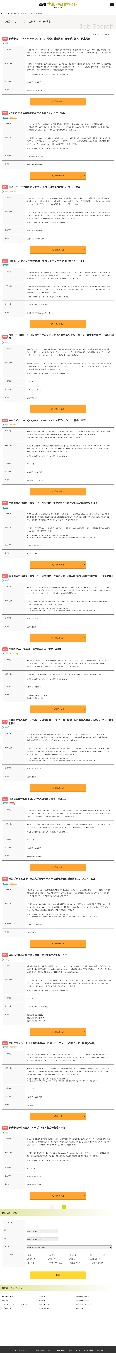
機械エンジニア (44, 1304)
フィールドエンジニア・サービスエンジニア (17, 1304)
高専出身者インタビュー (45, 1340)
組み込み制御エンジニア (47, 1308)
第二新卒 (52, 1255)
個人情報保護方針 (82, 1343)
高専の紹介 (101, 1340)
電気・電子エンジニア (83, 1304)
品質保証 (42, 1300)
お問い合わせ (68, 1343)
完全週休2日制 (75, 1263)
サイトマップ (55, 1343)
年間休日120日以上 (55, 1263)
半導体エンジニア (8, 1308)
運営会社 (96, 1343)
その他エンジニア (82, 1308)
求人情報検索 (12, 13)
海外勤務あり (96, 1259)
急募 (29, 1255)
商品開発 (42, 1296)
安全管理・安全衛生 (82, 1300)
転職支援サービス (40, 1343)
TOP (2, 13)
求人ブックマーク (23, 1343)
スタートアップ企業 (98, 1255)
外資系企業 (31, 1259)
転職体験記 (61, 1340)
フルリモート (32, 1263)
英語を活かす (53, 1259)
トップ (13, 1340)
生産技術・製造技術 (82, 1296)
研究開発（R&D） (8, 1296)
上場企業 (73, 1255)
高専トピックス (74, 1340)
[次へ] (64, 1207)
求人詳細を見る (58, 101)
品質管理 (5, 1300)
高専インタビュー (26, 1340)
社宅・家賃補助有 (97, 1263)
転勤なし (73, 1259)
